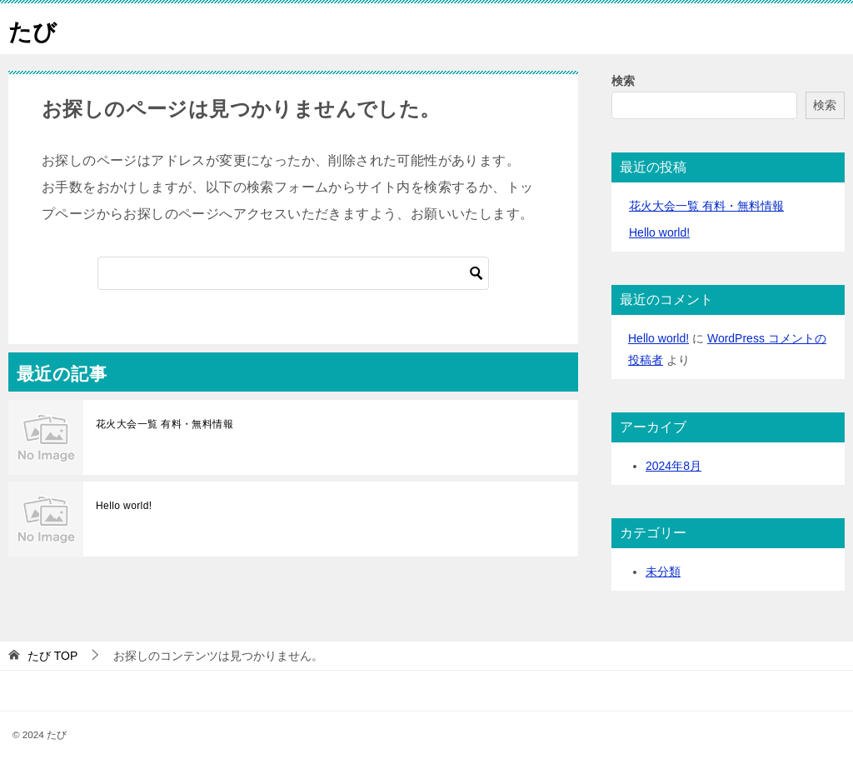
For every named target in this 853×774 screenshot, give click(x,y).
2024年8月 (673, 465)
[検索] (293, 273)
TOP (52, 655)
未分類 (663, 571)
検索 (623, 80)
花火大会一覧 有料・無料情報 (164, 424)
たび (34, 28)
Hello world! (124, 506)
